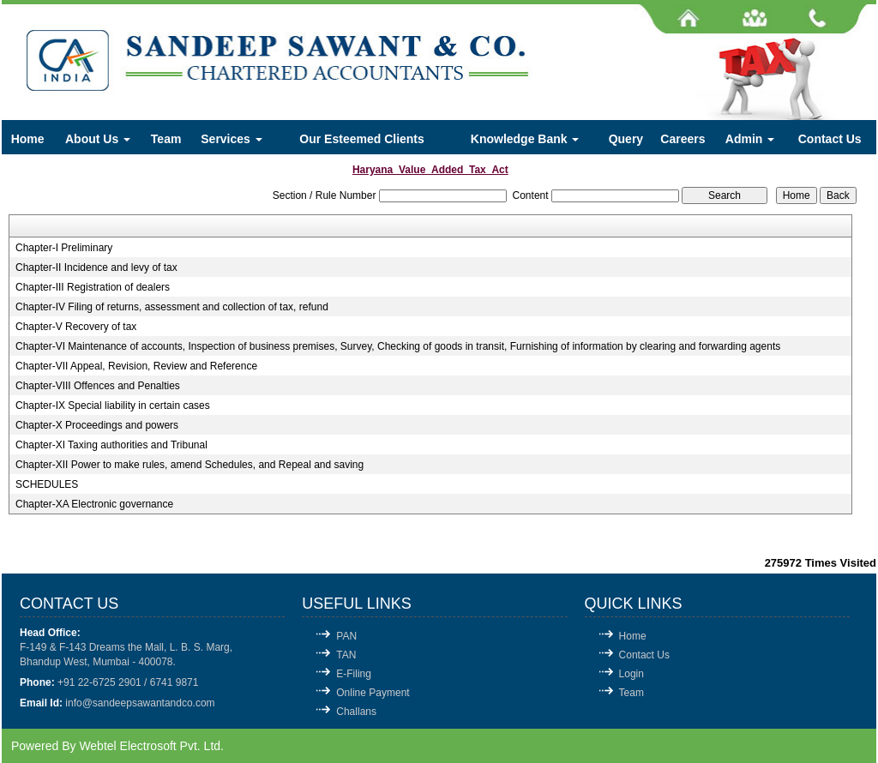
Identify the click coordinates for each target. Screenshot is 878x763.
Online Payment (372, 693)
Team (166, 139)
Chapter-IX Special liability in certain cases (112, 406)
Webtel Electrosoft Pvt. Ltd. (151, 746)
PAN (346, 636)
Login (631, 674)
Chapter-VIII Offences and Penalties (97, 386)
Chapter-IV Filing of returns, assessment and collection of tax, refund (171, 307)
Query (626, 139)
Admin (749, 139)
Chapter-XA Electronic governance (94, 504)
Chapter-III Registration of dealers (92, 287)
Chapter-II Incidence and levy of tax (96, 267)
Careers (682, 139)
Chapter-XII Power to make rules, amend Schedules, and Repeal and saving (189, 465)
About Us (97, 139)
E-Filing (353, 674)
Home (28, 139)
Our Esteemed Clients (361, 139)
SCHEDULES (46, 484)
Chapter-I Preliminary (63, 248)
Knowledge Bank (525, 139)
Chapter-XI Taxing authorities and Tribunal (111, 445)
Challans (356, 712)
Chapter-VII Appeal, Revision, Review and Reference (136, 366)
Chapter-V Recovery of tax (75, 327)
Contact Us (830, 139)
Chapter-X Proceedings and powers (96, 425)
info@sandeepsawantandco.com (139, 703)
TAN (346, 655)
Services (231, 139)
